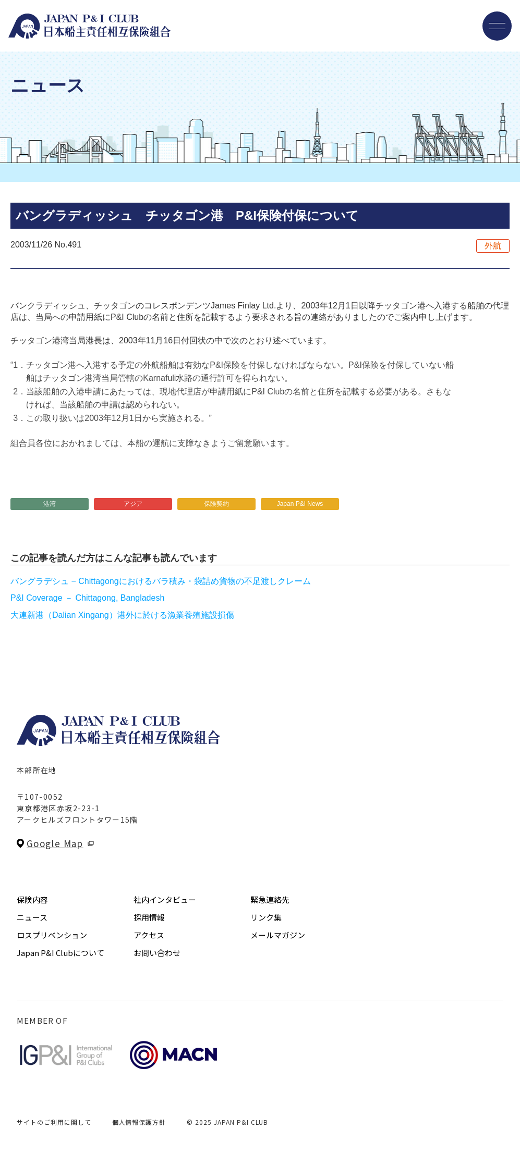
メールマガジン (277, 934)
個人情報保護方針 (139, 1122)
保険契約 (216, 503)
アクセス (149, 934)
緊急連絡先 (269, 899)
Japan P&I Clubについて (60, 952)
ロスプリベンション (52, 934)
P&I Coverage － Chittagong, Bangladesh (87, 597)
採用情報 (149, 917)
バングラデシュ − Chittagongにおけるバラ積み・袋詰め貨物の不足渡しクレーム (160, 581)
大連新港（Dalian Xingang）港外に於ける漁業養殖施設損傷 (122, 615)
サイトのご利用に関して (54, 1122)
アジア (133, 503)
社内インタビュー (165, 899)
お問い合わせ (157, 952)
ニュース (32, 917)
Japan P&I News (300, 503)
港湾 (49, 503)
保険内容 (32, 899)
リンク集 (266, 917)
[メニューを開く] (497, 26)
